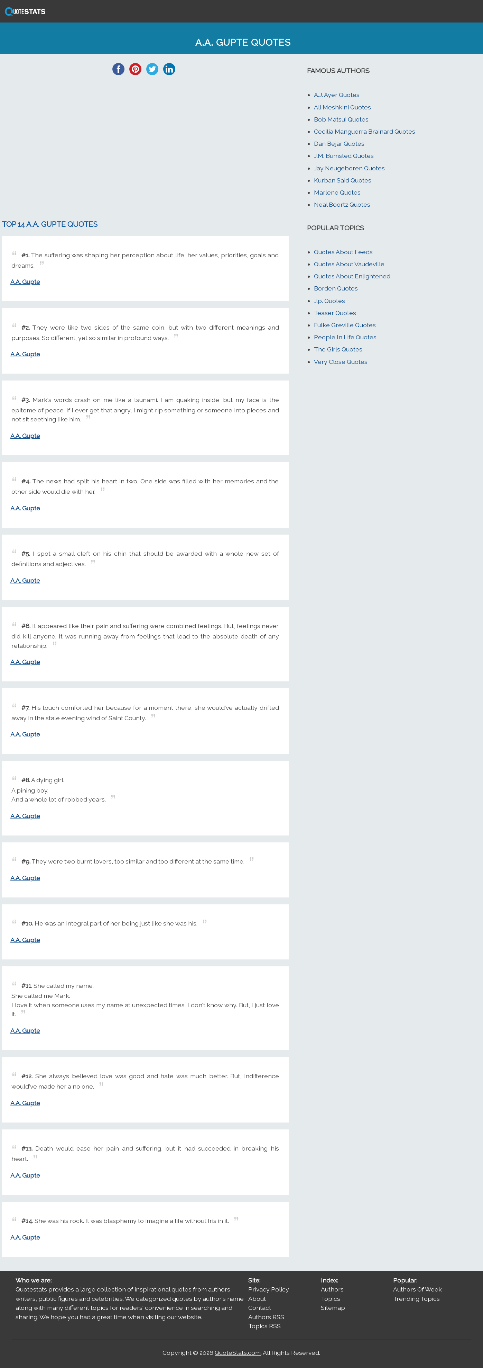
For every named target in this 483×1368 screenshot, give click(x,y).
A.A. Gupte (25, 281)
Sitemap (333, 1307)
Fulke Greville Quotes (345, 325)
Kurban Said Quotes (342, 180)
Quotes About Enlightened (352, 276)
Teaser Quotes (335, 312)
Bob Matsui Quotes (341, 119)
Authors (332, 1289)
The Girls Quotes (338, 349)
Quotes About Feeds (343, 252)
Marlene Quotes (337, 192)
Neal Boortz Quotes (342, 204)
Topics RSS (264, 1326)
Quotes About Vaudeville (349, 264)
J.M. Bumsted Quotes (344, 155)
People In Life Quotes (345, 337)
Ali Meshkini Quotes (342, 107)
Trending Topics (416, 1298)
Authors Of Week (417, 1289)
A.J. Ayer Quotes (337, 94)
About (257, 1298)
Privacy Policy (268, 1289)
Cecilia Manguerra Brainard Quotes (364, 131)
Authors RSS (266, 1317)
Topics (330, 1298)
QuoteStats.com (238, 1352)
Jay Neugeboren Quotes (349, 168)
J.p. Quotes (329, 300)
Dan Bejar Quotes (339, 143)
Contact (259, 1307)
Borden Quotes (336, 288)
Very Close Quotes (341, 361)
